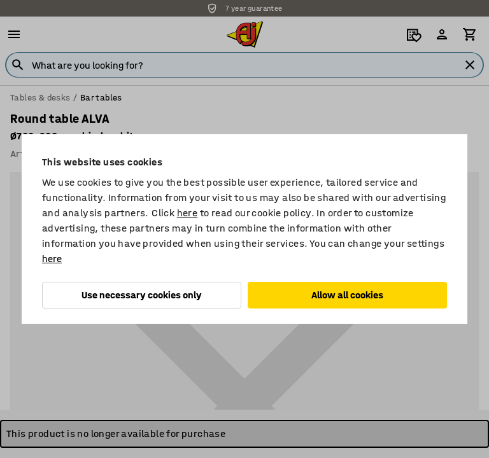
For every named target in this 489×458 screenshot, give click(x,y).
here (187, 213)
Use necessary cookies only (142, 295)
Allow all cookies (347, 295)
